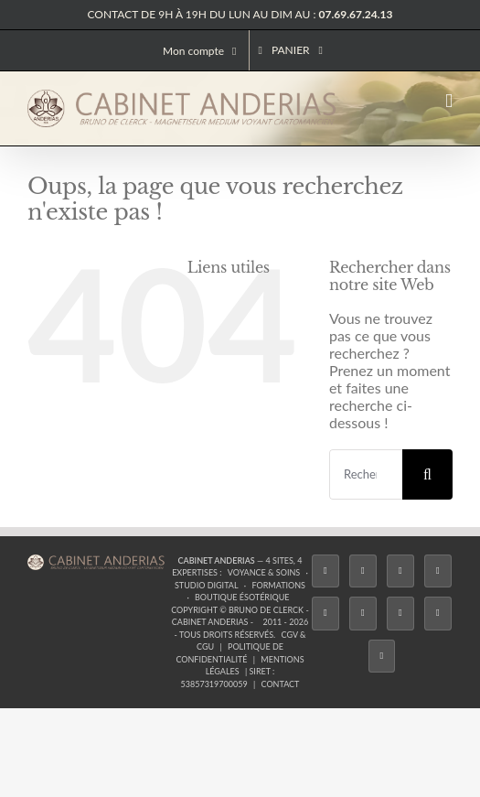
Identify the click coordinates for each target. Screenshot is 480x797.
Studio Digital (207, 585)
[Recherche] (427, 474)
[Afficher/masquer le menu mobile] (449, 101)
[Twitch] (325, 613)
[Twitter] (363, 571)
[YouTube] (363, 613)
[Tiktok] (438, 571)
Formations (277, 585)
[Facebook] (325, 571)
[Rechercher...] (365, 474)
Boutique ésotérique (242, 597)
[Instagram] (400, 571)
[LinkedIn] (400, 613)
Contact (280, 684)
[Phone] (382, 656)
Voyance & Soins (264, 572)
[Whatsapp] (438, 613)
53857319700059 (214, 684)
